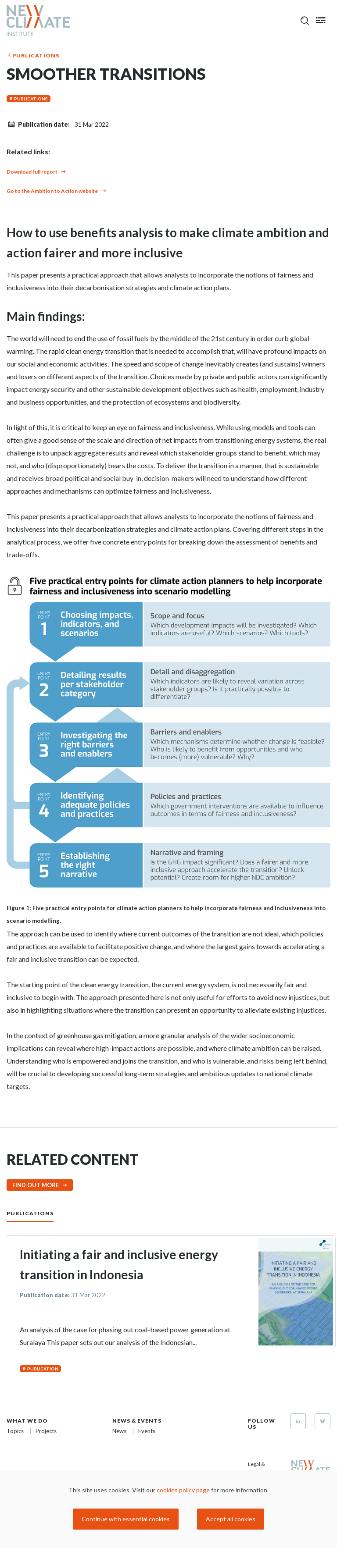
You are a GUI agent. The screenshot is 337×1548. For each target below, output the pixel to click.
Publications (35, 55)
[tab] (39, 1213)
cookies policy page (183, 1490)
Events (146, 1430)
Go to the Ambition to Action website (52, 191)
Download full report (32, 171)
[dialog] (168, 1509)
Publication (42, 1369)
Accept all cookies (230, 1519)
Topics (15, 1430)
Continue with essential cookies (126, 1519)
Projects (46, 1430)
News (119, 1430)
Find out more (35, 1185)
